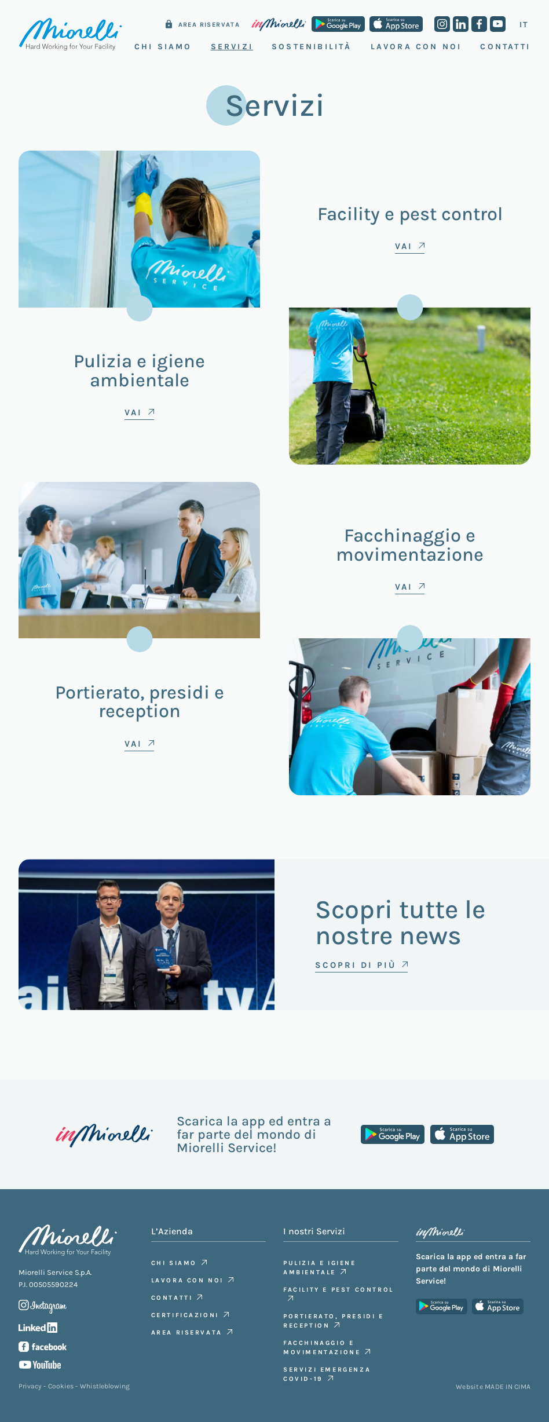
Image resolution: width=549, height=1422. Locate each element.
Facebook (479, 24)
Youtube (498, 24)
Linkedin (461, 24)
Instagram (442, 24)
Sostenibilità (312, 47)
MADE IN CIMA (507, 1387)
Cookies (61, 1386)
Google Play (338, 24)
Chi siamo (174, 1263)
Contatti (505, 47)
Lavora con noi (416, 47)
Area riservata (209, 24)
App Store (396, 24)
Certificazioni (185, 1315)
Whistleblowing (105, 1386)
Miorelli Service (70, 34)
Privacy (30, 1386)
